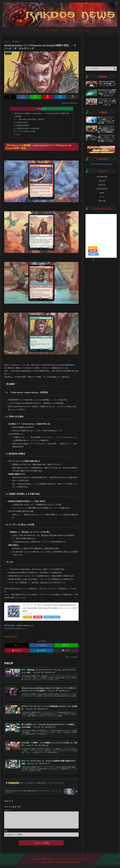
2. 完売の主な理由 (21, 122)
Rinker (30, 613)
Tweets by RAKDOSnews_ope (101, 164)
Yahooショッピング (52, 617)
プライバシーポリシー (68, 862)
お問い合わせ (81, 862)
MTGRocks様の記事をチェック (16, 629)
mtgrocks (8, 637)
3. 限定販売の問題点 (22, 125)
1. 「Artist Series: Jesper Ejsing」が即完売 (29, 119)
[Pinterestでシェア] (48, 97)
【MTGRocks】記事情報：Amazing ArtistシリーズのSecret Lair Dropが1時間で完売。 (42, 113)
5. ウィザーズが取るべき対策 (25, 131)
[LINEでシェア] (35, 97)
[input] (101, 68)
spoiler (14, 637)
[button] (73, 97)
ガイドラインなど (55, 862)
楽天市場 (38, 617)
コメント (8, 810)
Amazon (28, 617)
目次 (38, 109)
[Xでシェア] (10, 97)
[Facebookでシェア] (23, 97)
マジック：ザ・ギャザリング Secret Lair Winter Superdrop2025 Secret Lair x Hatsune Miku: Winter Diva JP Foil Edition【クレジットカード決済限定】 (50, 608)
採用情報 (45, 862)
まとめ (17, 134)
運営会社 (37, 862)
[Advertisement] (101, 51)
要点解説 (18, 116)
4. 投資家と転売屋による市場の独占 (27, 128)
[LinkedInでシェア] (60, 97)
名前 (6, 834)
